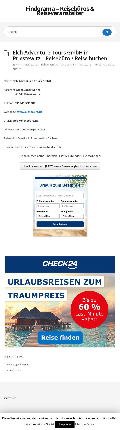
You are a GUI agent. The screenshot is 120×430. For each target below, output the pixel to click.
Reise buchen (14, 370)
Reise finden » (60, 224)
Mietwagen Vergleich (18, 364)
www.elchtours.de (29, 112)
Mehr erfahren (85, 424)
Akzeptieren (65, 424)
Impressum (10, 398)
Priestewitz (30, 64)
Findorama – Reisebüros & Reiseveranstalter (60, 11)
